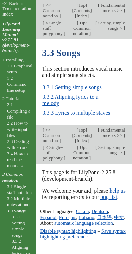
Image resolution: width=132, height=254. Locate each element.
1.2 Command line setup (16, 84)
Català (82, 211)
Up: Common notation (81, 28)
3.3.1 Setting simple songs (71, 87)
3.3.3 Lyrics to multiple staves (76, 113)
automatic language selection (83, 223)
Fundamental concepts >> (112, 7)
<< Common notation (51, 10)
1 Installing (13, 59)
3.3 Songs (16, 210)
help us (117, 191)
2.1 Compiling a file (18, 111)
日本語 (104, 217)
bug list (108, 197)
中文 (119, 217)
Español (48, 217)
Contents (82, 10)
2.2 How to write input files (17, 129)
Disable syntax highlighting (68, 231)
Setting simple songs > (111, 25)
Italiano (86, 217)
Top (81, 5)
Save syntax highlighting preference (83, 234)
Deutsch (100, 211)
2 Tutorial (11, 98)
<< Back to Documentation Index (16, 9)
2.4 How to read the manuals (17, 160)
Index (81, 15)
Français (67, 217)
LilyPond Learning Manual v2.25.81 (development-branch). (16, 37)
